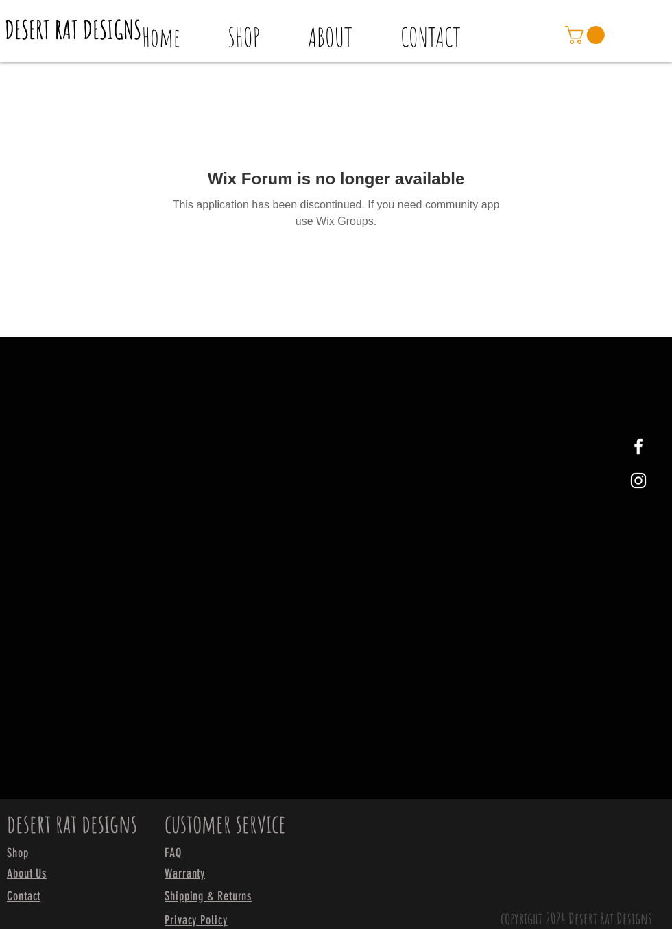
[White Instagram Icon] (638, 480)
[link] (587, 35)
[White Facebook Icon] (638, 446)
